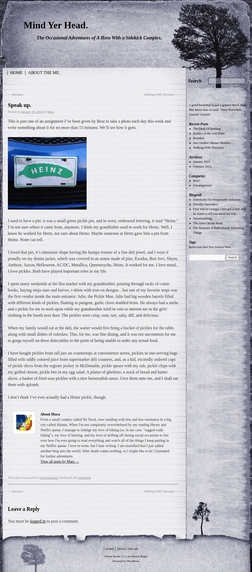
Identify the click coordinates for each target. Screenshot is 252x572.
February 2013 (202, 166)
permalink (84, 478)
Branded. (199, 138)
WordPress (133, 561)
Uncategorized (48, 478)
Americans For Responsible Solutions (217, 199)
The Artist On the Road (208, 223)
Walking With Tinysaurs (161, 94)
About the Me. (44, 72)
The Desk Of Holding (206, 129)
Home (16, 72)
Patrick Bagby (139, 556)
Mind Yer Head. (56, 25)
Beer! (196, 181)
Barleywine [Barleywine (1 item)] (195, 247)
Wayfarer (15, 94)
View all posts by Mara (59, 462)
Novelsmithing (202, 218)
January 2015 (201, 162)
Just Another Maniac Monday (211, 143)
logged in (38, 521)
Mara (50, 112)
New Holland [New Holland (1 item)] (216, 247)
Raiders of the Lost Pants (209, 133)
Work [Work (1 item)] (227, 247)
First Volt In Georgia (206, 209)
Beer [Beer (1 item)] (205, 247)
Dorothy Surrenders (205, 204)
